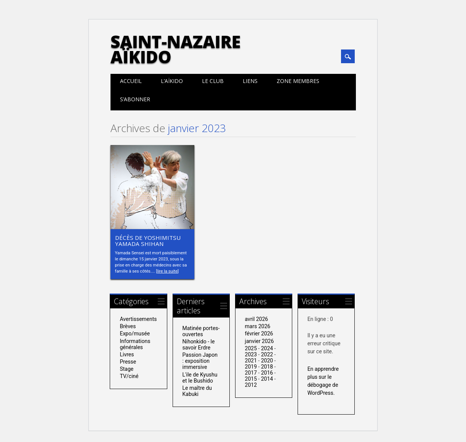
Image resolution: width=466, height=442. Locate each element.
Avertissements (138, 319)
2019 (251, 367)
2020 (267, 360)
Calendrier (346, 99)
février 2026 (259, 333)
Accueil (131, 81)
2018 (267, 367)
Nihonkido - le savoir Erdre (199, 344)
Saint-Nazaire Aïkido (175, 49)
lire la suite (167, 271)
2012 (251, 385)
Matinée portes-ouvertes (201, 331)
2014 (267, 379)
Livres (127, 354)
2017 (251, 373)
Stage (126, 369)
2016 (267, 373)
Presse (128, 362)
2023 (251, 354)
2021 (251, 360)
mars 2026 (258, 326)
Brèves (128, 326)
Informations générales (135, 344)
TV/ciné (129, 376)
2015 (251, 379)
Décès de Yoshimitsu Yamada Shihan (148, 240)
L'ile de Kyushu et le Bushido (200, 378)
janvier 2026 (259, 341)
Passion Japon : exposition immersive (200, 361)
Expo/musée (135, 333)
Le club (213, 81)
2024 (267, 348)
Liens (250, 81)
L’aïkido (172, 81)
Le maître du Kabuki (197, 391)
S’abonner (135, 99)
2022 (267, 354)
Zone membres (298, 81)
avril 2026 (256, 319)
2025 (251, 348)
